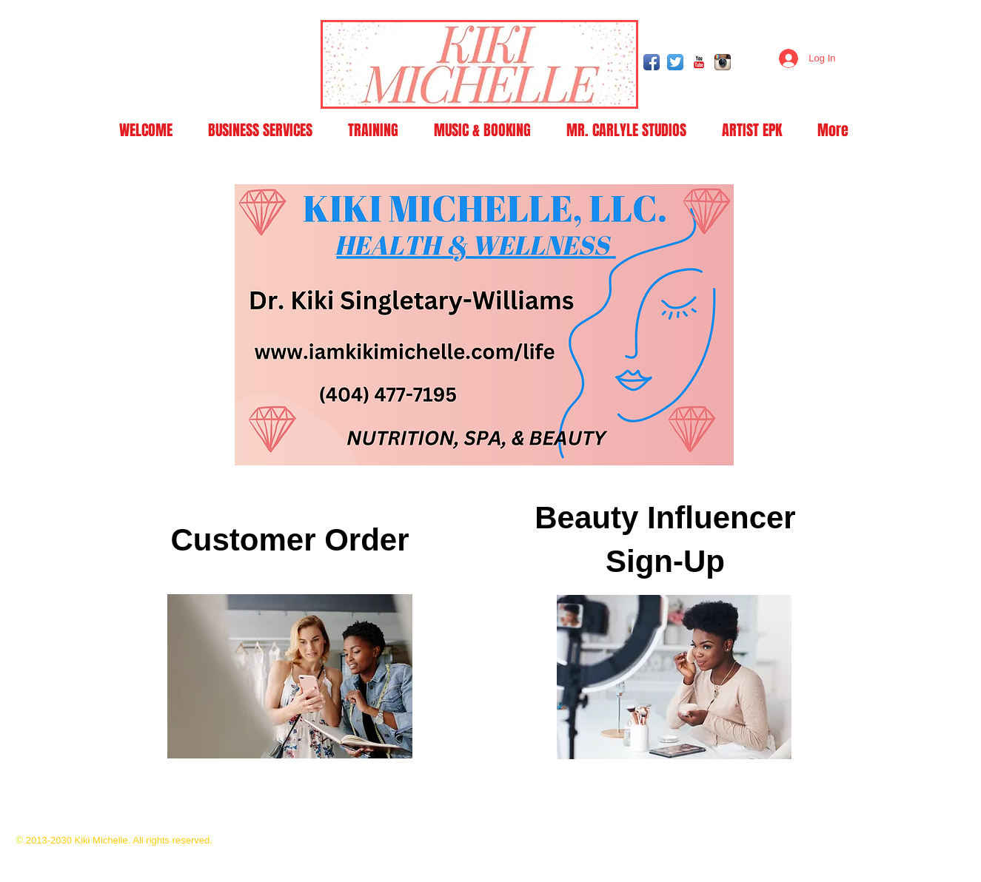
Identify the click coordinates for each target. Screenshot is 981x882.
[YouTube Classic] (699, 62)
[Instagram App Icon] (722, 62)
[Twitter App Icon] (675, 62)
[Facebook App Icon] (651, 62)
